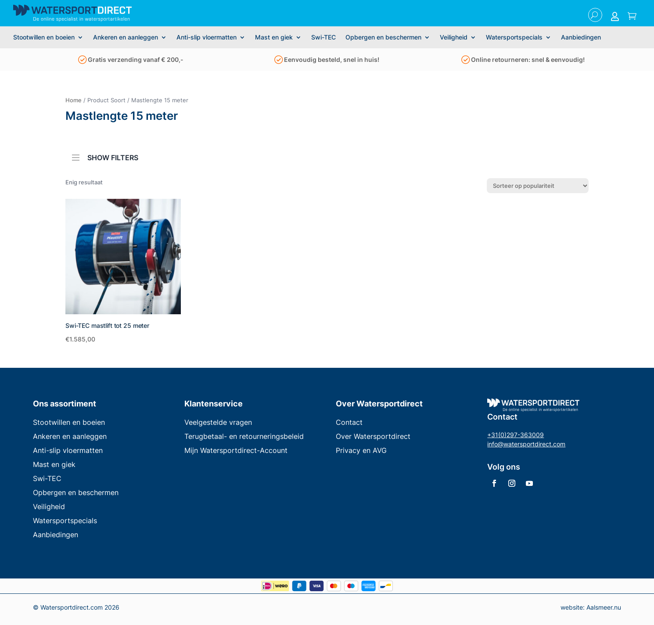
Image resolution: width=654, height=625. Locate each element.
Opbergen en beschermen (383, 37)
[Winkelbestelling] (538, 185)
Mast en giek (274, 37)
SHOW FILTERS (105, 155)
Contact (349, 422)
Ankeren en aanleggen (125, 37)
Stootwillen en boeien (44, 37)
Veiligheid (453, 37)
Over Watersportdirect (373, 436)
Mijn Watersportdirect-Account (235, 450)
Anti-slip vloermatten (206, 37)
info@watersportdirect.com (526, 444)
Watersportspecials (514, 37)
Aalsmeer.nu (603, 607)
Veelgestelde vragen (218, 422)
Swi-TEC (323, 37)
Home (73, 100)
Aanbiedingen (581, 37)
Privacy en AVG (361, 450)
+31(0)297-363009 (515, 434)
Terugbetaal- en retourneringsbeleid (244, 436)
